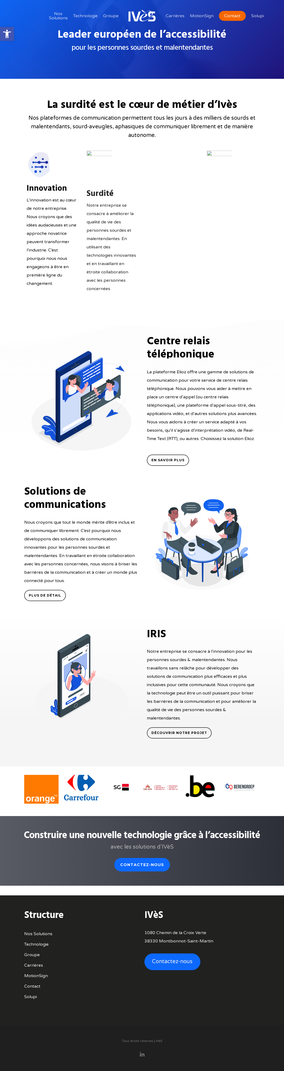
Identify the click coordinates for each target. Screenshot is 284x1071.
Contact (32, 986)
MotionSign (36, 975)
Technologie (36, 944)
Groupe (32, 954)
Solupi (30, 996)
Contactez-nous (172, 961)
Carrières (33, 965)
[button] (7, 34)
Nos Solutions (38, 934)
